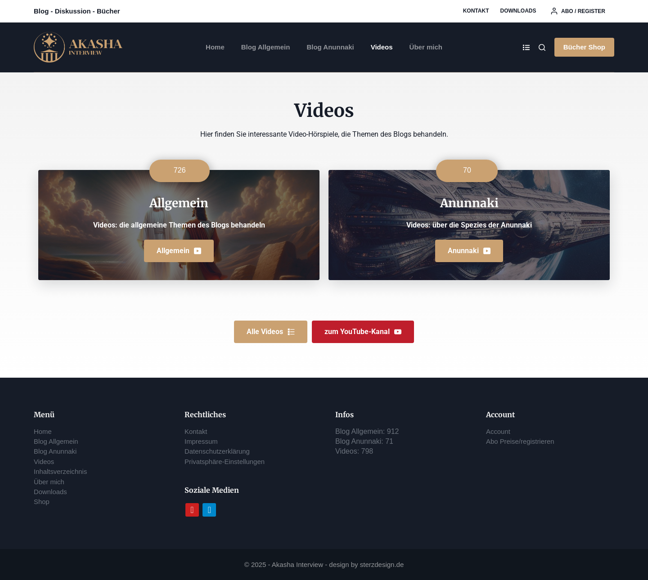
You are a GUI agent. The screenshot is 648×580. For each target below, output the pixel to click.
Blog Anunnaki (330, 47)
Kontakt (476, 11)
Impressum (202, 441)
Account (499, 431)
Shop (42, 501)
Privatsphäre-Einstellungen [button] (227, 461)
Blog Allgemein (265, 47)
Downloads (518, 11)
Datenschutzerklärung (219, 451)
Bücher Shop (584, 47)
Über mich (426, 47)
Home (215, 47)
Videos (382, 47)
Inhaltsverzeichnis (62, 471)
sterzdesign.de (382, 564)
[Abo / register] (578, 11)
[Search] (542, 47)
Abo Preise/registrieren (522, 441)
